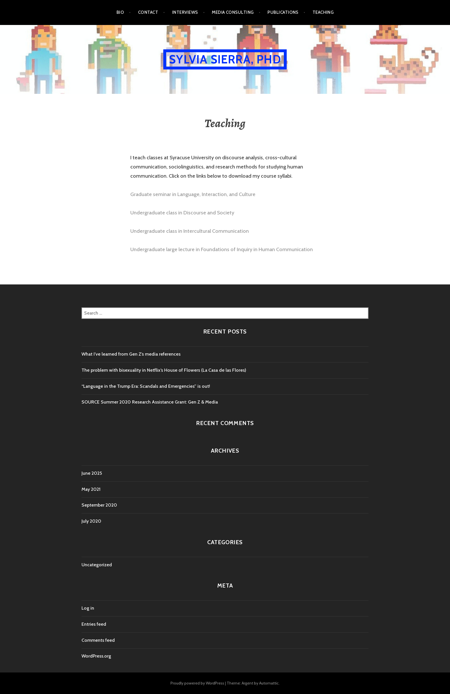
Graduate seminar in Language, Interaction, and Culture (192, 194)
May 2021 (91, 489)
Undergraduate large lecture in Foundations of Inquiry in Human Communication (221, 249)
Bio (120, 12)
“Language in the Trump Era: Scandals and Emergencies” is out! (146, 386)
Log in (88, 608)
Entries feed (94, 624)
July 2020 (91, 521)
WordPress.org (96, 656)
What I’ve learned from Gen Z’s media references (131, 354)
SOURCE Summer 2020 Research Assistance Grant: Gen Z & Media (150, 402)
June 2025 (92, 473)
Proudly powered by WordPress (197, 683)
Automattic (269, 683)
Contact (148, 12)
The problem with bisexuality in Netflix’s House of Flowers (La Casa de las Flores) (164, 370)
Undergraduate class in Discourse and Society (182, 213)
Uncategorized (97, 564)
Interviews (185, 12)
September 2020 (99, 505)
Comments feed (98, 640)
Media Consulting (232, 12)
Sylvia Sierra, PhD (225, 59)
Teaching (323, 12)
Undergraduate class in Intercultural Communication (189, 231)
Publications (282, 12)
